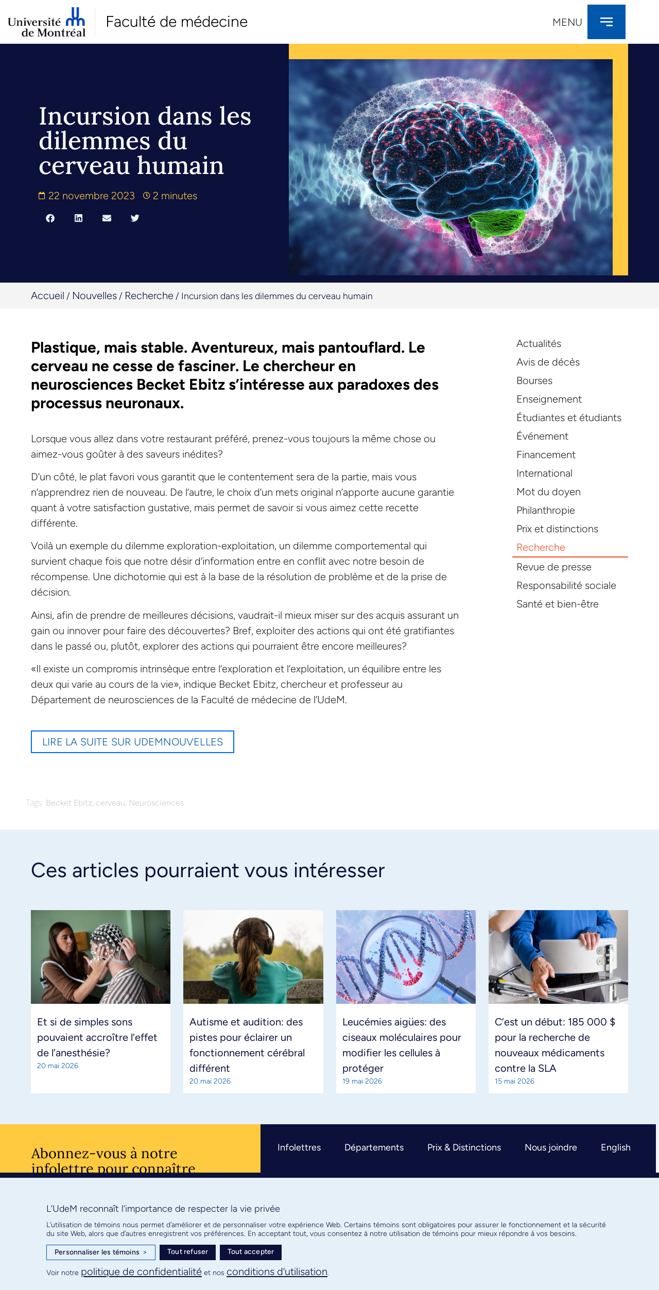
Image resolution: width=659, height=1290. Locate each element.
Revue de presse (554, 567)
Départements (374, 1147)
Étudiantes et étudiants (568, 417)
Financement (546, 454)
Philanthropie (545, 510)
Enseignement (549, 399)
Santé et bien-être (557, 604)
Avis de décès (548, 362)
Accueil (47, 295)
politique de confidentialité (141, 1271)
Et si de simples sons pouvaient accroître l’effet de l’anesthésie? (97, 1037)
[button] (50, 218)
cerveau (110, 803)
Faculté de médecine (177, 21)
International (544, 473)
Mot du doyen (548, 491)
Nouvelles (94, 295)
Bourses (534, 380)
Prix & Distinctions (464, 1147)
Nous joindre (551, 1147)
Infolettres (299, 1147)
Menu (567, 22)
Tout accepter (251, 1251)
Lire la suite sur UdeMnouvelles (132, 742)
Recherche (149, 295)
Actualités (538, 343)
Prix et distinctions (557, 528)
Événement (542, 436)
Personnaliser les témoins (101, 1252)
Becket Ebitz (69, 803)
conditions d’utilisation (277, 1271)
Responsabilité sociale (566, 585)
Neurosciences (156, 803)
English (616, 1147)
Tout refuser (187, 1251)
